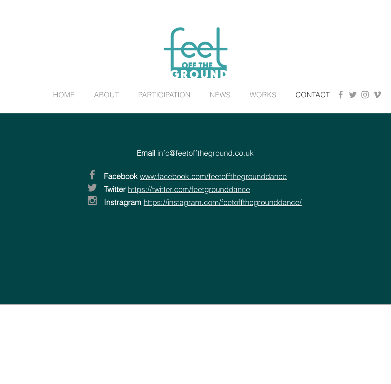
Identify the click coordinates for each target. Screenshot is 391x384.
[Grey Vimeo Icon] (377, 95)
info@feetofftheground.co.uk (205, 153)
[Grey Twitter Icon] (353, 95)
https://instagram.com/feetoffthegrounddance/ (223, 202)
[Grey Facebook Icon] (341, 95)
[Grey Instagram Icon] (365, 95)
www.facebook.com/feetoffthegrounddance (213, 176)
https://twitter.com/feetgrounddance (189, 189)
